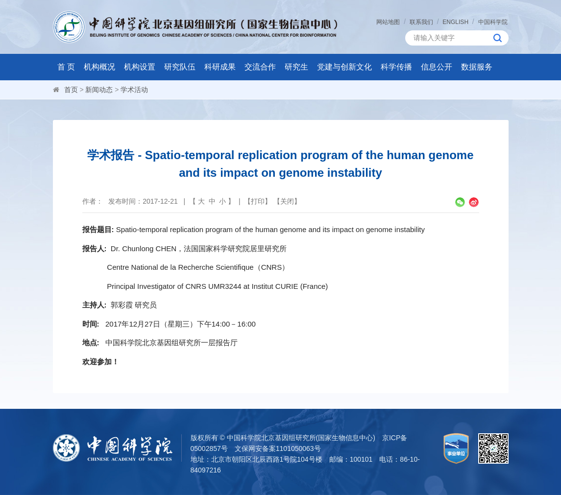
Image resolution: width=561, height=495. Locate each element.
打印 (258, 201)
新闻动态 (99, 90)
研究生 (296, 67)
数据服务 (476, 67)
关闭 (287, 201)
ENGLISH (455, 22)
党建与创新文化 (344, 67)
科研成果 (220, 67)
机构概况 (99, 67)
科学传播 (396, 67)
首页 (71, 90)
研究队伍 (179, 67)
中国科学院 (493, 22)
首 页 (66, 67)
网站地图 (388, 22)
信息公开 (436, 67)
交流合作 (260, 67)
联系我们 (421, 22)
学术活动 (134, 90)
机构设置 (139, 67)
